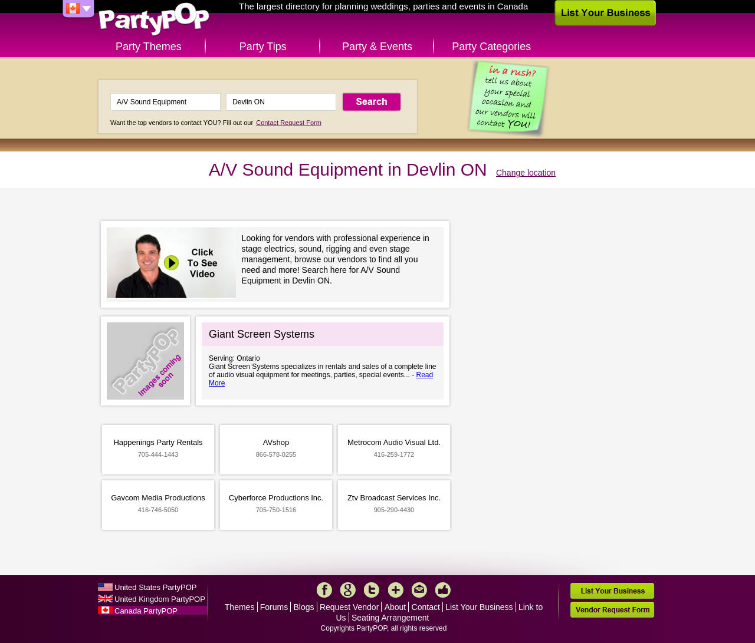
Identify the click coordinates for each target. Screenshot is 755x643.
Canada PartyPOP (146, 610)
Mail (419, 590)
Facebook (324, 590)
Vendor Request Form (612, 609)
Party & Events (377, 46)
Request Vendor (349, 607)
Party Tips (263, 46)
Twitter (371, 590)
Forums (274, 607)
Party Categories (491, 46)
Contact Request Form (288, 122)
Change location (526, 172)
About (395, 607)
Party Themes (149, 46)
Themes (240, 607)
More (395, 590)
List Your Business (479, 607)
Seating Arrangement (390, 617)
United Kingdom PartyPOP (159, 599)
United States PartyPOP (155, 587)
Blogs (304, 607)
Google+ (348, 590)
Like (443, 590)
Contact (426, 607)
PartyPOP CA (154, 19)
